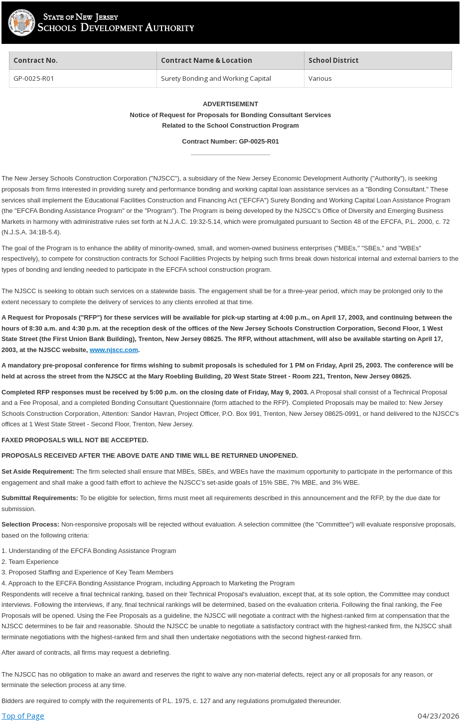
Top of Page (22, 716)
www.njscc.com (114, 350)
